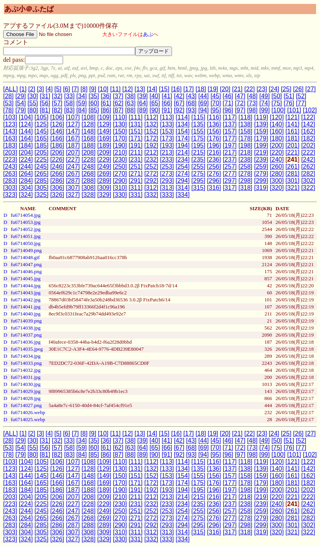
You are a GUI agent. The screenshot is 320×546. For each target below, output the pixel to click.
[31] (45, 96)
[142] (308, 124)
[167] (73, 138)
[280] (277, 173)
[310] (120, 187)
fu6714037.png (26, 335)
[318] (246, 187)
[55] (32, 103)
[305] (41, 187)
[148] (88, 131)
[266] (57, 173)
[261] (293, 166)
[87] (118, 110)
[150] (120, 131)
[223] (10, 159)
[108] (88, 117)
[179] (261, 138)
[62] (118, 103)
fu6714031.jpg (25, 377)
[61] (106, 103)
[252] (151, 166)
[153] (167, 131)
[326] (57, 194)
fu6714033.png (26, 363)
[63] (130, 103)
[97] (240, 110)
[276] (214, 173)
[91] (167, 110)
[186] (57, 145)
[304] (26, 187)
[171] (135, 138)
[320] (277, 187)
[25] (286, 89)
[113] (167, 117)
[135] (199, 124)
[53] (8, 103)
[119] (261, 117)
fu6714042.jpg (25, 300)
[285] (41, 180)
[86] (106, 110)
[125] (41, 124)
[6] (66, 89)
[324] (26, 194)
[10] (103, 89)
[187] (73, 145)
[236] (214, 159)
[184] (26, 145)
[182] (308, 138)
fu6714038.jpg (25, 328)
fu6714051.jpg (25, 236)
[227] (73, 159)
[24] (274, 89)
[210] (120, 152)
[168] (88, 138)
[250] (120, 166)
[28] (8, 96)
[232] (151, 159)
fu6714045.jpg (25, 278)
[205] (41, 152)
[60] (94, 103)
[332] (151, 194)
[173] (167, 138)
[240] (277, 159)
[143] (10, 131)
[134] (183, 124)
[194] (183, 145)
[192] (151, 145)
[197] (230, 145)
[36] (106, 96)
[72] (240, 103)
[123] (10, 124)
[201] (293, 145)
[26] (298, 89)
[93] (191, 110)
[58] (69, 103)
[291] (135, 180)
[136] (214, 124)
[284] (26, 180)
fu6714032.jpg (25, 370)
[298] (246, 180)
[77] (301, 103)
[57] (57, 103)
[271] (135, 173)
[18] (200, 89)
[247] (73, 166)
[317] (230, 187)
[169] (104, 138)
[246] (57, 166)
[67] (179, 103)
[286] (57, 180)
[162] (308, 131)
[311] (135, 187)
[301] (293, 180)
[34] (81, 96)
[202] (308, 145)
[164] (26, 138)
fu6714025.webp (28, 419)
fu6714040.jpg (25, 314)
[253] (167, 166)
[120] (277, 117)
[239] (261, 159)
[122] (308, 117)
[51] (289, 96)
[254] (183, 166)
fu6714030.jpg (25, 384)
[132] (151, 124)
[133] (167, 124)
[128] (88, 124)
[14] (152, 89)
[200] (277, 145)
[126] (57, 124)
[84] (81, 110)
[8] (84, 89)
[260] (277, 166)
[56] (45, 103)
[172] (151, 138)
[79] (20, 110)
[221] (293, 152)
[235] (199, 159)
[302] (308, 180)
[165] (41, 138)
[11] (115, 89)
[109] (104, 117)
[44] (203, 96)
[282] (308, 173)
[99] (264, 110)
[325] (41, 194)
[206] (57, 152)
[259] (261, 166)
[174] (183, 138)
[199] (261, 145)
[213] (167, 152)
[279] (261, 173)
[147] (73, 131)
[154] (183, 131)
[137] (230, 124)
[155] (199, 131)
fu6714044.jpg (25, 285)
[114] (183, 117)
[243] (10, 166)
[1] (23, 89)
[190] (120, 145)
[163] (10, 138)
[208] (88, 152)
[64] (142, 103)
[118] (246, 117)
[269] (104, 173)
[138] (246, 124)
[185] (41, 145)
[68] (191, 103)
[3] (40, 89)
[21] (237, 89)
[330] (120, 194)
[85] (94, 110)
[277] (230, 173)
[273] (167, 173)
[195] (199, 145)
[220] (277, 152)
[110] (120, 117)
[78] (8, 110)
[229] (104, 159)
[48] (252, 96)
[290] (120, 180)
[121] (293, 117)
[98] (252, 110)
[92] (179, 110)
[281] (293, 173)
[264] (26, 173)
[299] (261, 180)
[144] (26, 131)
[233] (167, 159)
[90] (155, 110)
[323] (10, 194)
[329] (104, 194)
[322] (308, 187)
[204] (26, 152)
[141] (293, 124)
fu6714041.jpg (25, 307)
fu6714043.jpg (25, 293)
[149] (104, 131)
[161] (293, 131)
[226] (57, 159)
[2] (31, 89)
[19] (213, 89)
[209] (104, 152)
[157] (230, 131)
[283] (10, 180)
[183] (10, 145)
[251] (135, 166)
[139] (261, 124)
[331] (135, 194)
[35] (94, 96)
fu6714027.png (26, 405)
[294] (183, 180)
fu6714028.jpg (25, 398)
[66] (167, 103)
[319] (261, 187)
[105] (41, 117)
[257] (230, 166)
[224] (26, 159)
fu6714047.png (26, 264)
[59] (81, 103)
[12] (127, 89)
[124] (26, 124)
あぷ (148, 34)
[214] (183, 152)
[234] (183, 159)
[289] (104, 180)
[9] (92, 89)
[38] (130, 96)
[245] (41, 166)
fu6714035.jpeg (27, 349)
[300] (277, 180)
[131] (135, 124)
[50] (276, 96)
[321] (293, 187)
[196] (214, 145)
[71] (228, 103)
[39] (142, 96)
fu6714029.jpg (25, 391)
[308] (88, 187)
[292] (151, 180)
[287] (73, 180)
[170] (120, 138)
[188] (88, 145)
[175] (199, 138)
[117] (230, 117)
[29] (20, 96)
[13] (139, 89)
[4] (49, 89)
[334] (183, 194)
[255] (199, 166)
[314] (183, 187)
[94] (203, 110)
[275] (199, 173)
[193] (167, 145)
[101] (294, 110)
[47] (240, 96)
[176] (214, 138)
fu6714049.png (26, 250)
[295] (199, 180)
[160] (277, 131)
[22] (249, 89)
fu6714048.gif (25, 257)
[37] (118, 96)
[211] (135, 152)
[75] (276, 103)
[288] (88, 180)
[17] (188, 89)
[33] (69, 96)
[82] (57, 110)
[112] (151, 117)
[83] (69, 110)
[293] (167, 180)
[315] (199, 187)
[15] (164, 89)
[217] (230, 152)
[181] (293, 138)
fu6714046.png (26, 271)
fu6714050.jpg (25, 243)
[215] (199, 152)
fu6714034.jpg (25, 356)
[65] (155, 103)
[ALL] (10, 89)
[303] (10, 187)
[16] (176, 89)
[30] (32, 96)
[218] (246, 152)
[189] (104, 145)
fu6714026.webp (28, 412)
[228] (88, 159)
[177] (230, 138)
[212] (151, 152)
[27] (310, 89)
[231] (135, 159)
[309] (104, 187)
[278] (246, 173)
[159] (261, 131)
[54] (20, 103)
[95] (215, 110)
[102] (310, 110)
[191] (135, 145)
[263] (10, 173)
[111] (135, 117)
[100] (278, 110)
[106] (57, 117)
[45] (215, 96)
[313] (167, 187)
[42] (179, 96)
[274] (183, 173)
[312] (151, 187)
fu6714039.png (26, 321)
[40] (155, 96)
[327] (73, 194)
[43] (191, 96)
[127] (73, 124)
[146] (57, 131)
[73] (252, 103)
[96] (228, 110)
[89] (142, 110)
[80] (32, 110)
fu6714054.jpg (25, 215)
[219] (261, 152)
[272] (151, 173)
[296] (214, 180)
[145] (41, 131)
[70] (215, 103)
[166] (57, 138)
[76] (289, 103)
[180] (277, 138)
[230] (120, 159)
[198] (246, 145)
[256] (214, 166)
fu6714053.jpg (25, 222)
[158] (246, 131)
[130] (120, 124)
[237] (230, 159)
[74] (264, 103)
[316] (214, 187)
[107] (73, 117)
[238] (246, 159)
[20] (225, 89)
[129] (104, 124)
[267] (73, 173)
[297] (230, 180)
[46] (228, 96)
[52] (301, 96)
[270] (120, 173)
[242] (308, 159)
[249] (104, 166)
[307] (73, 187)
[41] (167, 96)
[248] (88, 166)
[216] (214, 152)
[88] (130, 110)
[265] (41, 173)
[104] (26, 117)
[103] (10, 117)
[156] (214, 131)
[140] (277, 124)
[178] (246, 138)
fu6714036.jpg (25, 342)
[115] (199, 117)
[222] (308, 152)
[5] (57, 89)
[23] (262, 89)
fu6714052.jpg (25, 229)
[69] (203, 103)
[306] (57, 187)
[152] (151, 131)
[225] (41, 159)
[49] (264, 96)
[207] (73, 152)
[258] (246, 166)
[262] (308, 166)
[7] (75, 89)
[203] (10, 152)
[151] (135, 131)
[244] (26, 166)
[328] (88, 194)
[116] (214, 117)
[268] (88, 173)
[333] (167, 194)
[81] (45, 110)
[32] (57, 96)
